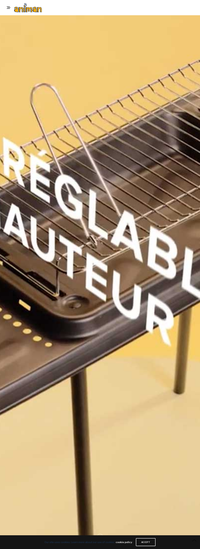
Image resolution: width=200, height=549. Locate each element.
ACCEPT (145, 542)
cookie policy (124, 542)
